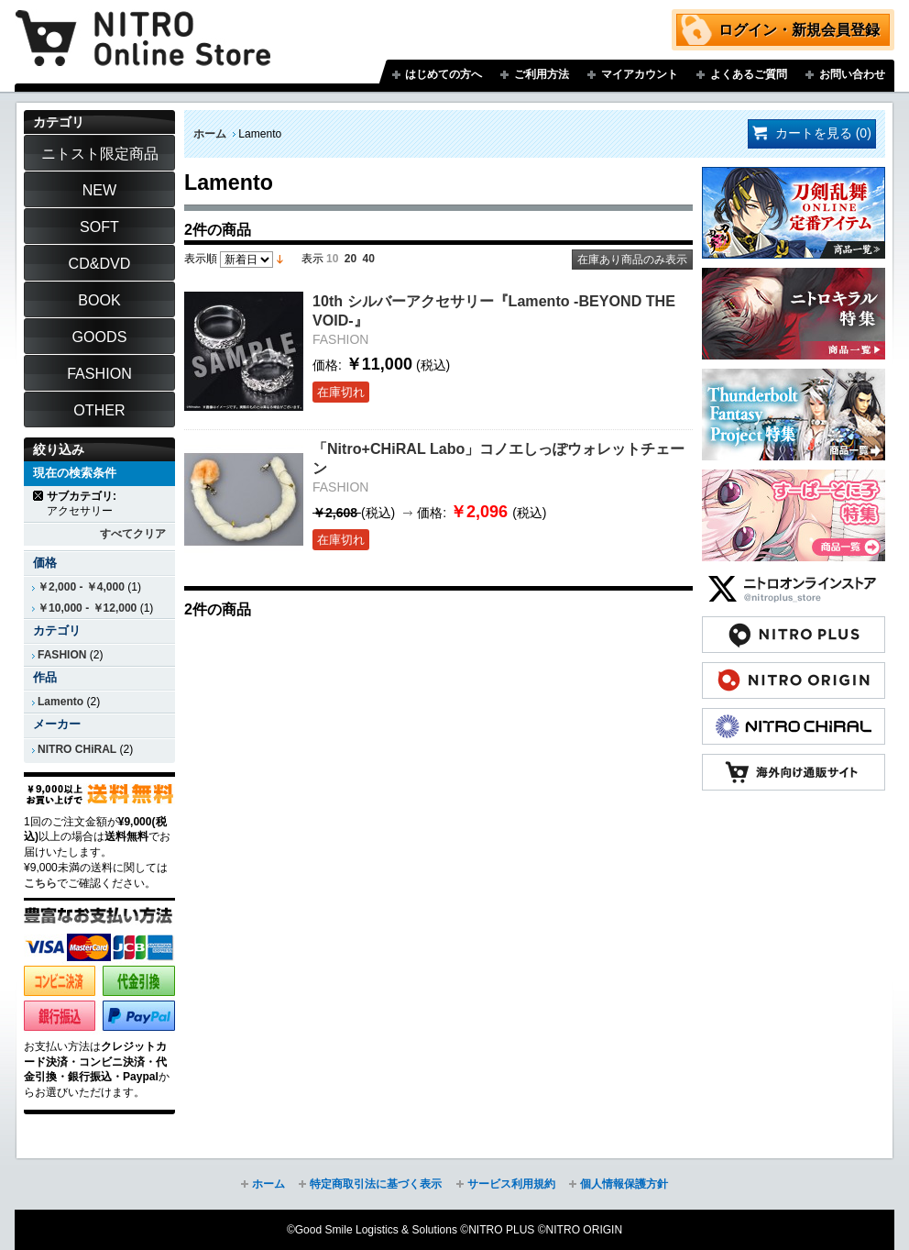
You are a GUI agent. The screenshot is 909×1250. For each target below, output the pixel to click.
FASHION (62, 654)
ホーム (209, 133)
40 (369, 258)
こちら (40, 883)
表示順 (200, 258)
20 (350, 258)
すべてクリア (133, 533)
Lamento (60, 701)
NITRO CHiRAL (77, 749)
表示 (312, 258)
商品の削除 (39, 496)
